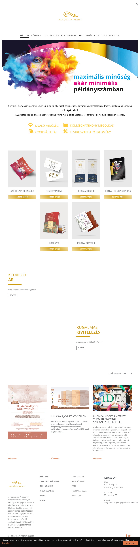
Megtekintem (22, 197)
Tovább (13, 295)
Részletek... (7, 543)
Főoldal (25, 35)
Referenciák (70, 35)
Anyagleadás (85, 35)
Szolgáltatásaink (53, 35)
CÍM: (106, 482)
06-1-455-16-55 (110, 495)
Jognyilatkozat (80, 491)
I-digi (104, 35)
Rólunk (44, 476)
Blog (97, 35)
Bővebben (12, 458)
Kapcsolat (114, 35)
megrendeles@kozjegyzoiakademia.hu (121, 502)
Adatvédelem (78, 481)
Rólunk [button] (35, 35)
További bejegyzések (120, 373)
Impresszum (78, 476)
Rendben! (130, 543)
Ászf (74, 486)
